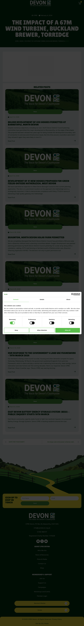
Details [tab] (42, 299)
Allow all (67, 330)
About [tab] (68, 299)
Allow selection (42, 330)
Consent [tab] (15, 299)
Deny (16, 330)
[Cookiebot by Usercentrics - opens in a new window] (72, 294)
